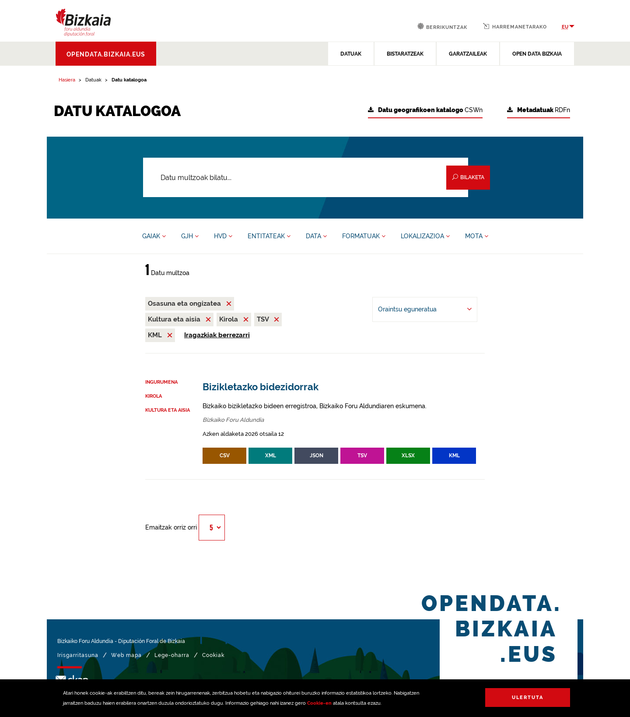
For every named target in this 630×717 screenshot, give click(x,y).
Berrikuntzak (442, 26)
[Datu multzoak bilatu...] (305, 177)
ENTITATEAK (269, 236)
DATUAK (350, 54)
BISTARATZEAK (405, 54)
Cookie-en (319, 703)
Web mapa (126, 655)
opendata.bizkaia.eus (105, 54)
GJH (190, 236)
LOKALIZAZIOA (425, 236)
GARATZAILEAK (468, 54)
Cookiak (213, 655)
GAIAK (154, 236)
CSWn (425, 110)
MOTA (476, 236)
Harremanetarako (515, 26)
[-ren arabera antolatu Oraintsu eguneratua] (424, 309)
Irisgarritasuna (77, 655)
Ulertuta (527, 697)
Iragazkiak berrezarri (217, 335)
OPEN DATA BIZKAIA (537, 54)
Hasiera (67, 80)
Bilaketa (468, 177)
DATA (316, 236)
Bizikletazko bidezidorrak (260, 386)
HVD (223, 236)
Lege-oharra (171, 655)
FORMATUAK (363, 236)
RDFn (538, 110)
